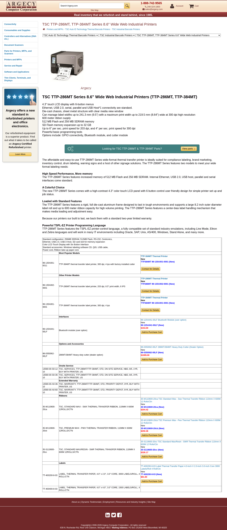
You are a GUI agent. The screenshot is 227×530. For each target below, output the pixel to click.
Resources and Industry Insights (131, 502)
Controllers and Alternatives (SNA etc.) (20, 37)
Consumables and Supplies (17, 30)
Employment (108, 502)
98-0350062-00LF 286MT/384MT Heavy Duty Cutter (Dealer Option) (172, 347)
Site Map (94, 10)
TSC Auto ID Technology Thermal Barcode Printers (87, 29)
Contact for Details (150, 269)
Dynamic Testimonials (91, 502)
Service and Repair (13, 66)
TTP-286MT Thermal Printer (154, 279)
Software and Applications (16, 72)
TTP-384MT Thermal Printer (154, 256)
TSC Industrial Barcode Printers (126, 29)
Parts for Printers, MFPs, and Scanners (18, 52)
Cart (196, 6)
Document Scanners (14, 45)
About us (76, 502)
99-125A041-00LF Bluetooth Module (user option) (163, 320)
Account (179, 6)
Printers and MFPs (13, 59)
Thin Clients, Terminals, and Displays (17, 79)
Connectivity (10, 24)
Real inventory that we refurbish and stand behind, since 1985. (113, 15)
